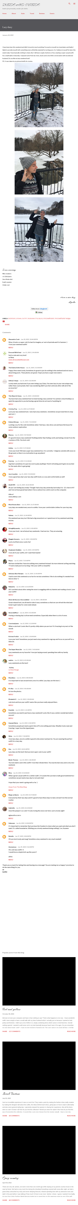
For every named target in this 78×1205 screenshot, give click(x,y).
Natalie (11, 836)
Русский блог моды (62, 318)
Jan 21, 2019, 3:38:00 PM (29, 539)
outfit (24, 318)
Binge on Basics (14, 795)
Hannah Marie (13, 723)
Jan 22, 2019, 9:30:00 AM (26, 699)
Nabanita (12, 587)
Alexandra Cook (14, 339)
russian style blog (35, 318)
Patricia (11, 461)
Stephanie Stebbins (15, 550)
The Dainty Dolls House (17, 367)
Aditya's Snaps (13, 380)
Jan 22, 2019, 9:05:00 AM (23, 688)
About (14, 13)
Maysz (11, 560)
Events (52, 13)
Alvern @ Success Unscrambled (19, 600)
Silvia (10, 736)
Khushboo (12, 678)
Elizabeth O (12, 699)
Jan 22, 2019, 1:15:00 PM (24, 710)
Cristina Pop (13, 409)
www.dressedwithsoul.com (19, 360)
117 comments (14, 1031)
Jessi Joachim (13, 474)
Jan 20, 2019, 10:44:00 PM (29, 339)
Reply (11, 347)
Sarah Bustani (11, 1094)
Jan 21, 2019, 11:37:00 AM (30, 504)
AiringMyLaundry (14, 528)
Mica (10, 773)
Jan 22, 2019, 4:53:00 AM (28, 613)
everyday (11, 318)
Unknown (12, 823)
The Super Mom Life (15, 649)
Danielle (11, 710)
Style (23, 13)
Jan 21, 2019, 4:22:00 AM (28, 380)
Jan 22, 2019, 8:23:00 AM (23, 660)
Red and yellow (11, 1009)
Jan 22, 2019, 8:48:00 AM (25, 678)
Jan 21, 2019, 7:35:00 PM (22, 560)
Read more (71, 1031)
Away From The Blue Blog (18, 787)
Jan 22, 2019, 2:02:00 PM (27, 723)
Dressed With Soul (15, 352)
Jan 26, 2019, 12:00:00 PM (24, 823)
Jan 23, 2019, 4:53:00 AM (21, 773)
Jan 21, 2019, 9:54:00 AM (27, 474)
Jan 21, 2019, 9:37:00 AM (23, 448)
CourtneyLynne (14, 623)
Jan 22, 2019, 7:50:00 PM (22, 736)
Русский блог (48, 318)
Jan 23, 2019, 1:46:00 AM (28, 760)
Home (4, 13)
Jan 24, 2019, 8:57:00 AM (28, 795)
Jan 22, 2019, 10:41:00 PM (21, 749)
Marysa (11, 435)
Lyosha (18, 318)
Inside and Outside (21, 5)
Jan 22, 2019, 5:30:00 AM (28, 636)
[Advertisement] (17, 932)
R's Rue (11, 688)
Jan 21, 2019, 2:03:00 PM (29, 528)
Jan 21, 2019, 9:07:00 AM (23, 435)
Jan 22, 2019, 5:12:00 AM (28, 623)
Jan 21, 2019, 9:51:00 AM (23, 461)
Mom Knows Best (14, 504)
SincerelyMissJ (13, 613)
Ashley (11, 448)
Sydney (11, 515)
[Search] (69, 3)
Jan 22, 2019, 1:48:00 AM (39, 600)
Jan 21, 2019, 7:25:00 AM (28, 422)
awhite (11, 660)
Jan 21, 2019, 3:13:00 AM (34, 367)
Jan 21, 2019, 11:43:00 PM (33, 573)
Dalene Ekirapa (14, 422)
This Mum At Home (15, 396)
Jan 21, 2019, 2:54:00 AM (31, 352)
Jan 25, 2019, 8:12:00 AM (24, 808)
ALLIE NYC (12, 485)
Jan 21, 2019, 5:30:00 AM (31, 396)
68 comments (14, 1200)
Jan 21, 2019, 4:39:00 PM (31, 550)
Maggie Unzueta (14, 539)
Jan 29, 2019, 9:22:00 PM (26, 847)
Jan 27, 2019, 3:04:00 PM (23, 836)
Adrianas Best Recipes (16, 573)
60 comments (14, 1116)
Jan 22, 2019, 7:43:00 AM (31, 649)
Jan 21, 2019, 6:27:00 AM (26, 409)
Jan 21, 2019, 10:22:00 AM (25, 485)
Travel (32, 13)
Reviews (42, 13)
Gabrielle (12, 808)
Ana (10, 749)
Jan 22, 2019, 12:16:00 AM (24, 587)
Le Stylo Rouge (14, 670)
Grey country (10, 1178)
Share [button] (7, 324)
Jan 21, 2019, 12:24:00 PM (23, 515)
